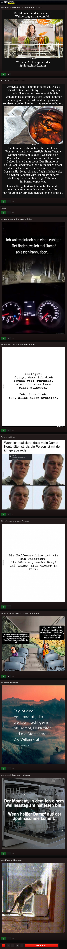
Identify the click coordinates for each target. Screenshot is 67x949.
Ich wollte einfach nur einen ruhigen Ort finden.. (16, 219)
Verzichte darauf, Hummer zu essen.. (13, 81)
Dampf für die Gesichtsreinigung (11, 860)
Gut (3, 74)
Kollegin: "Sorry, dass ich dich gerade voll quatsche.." (18, 344)
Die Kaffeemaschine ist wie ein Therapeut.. (15, 521)
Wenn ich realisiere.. (8, 437)
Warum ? (4, 208)
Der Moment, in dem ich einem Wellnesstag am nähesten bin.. (21, 7)
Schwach (8, 74)
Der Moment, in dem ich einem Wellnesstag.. (15, 775)
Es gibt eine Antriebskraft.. (9, 683)
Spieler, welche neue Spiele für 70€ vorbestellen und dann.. (20, 613)
